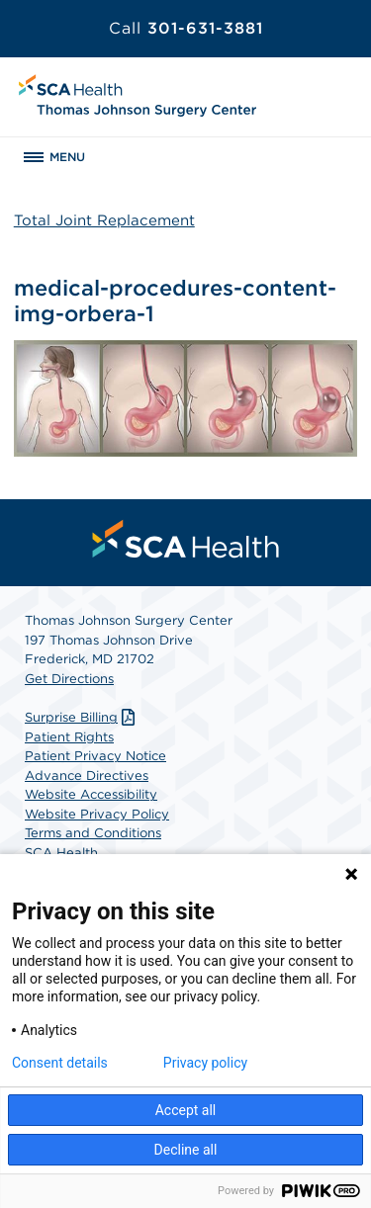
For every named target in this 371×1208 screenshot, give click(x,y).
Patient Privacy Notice (95, 755)
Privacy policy (205, 1063)
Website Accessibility (91, 794)
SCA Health (61, 852)
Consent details (60, 1063)
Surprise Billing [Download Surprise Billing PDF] (82, 717)
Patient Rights (69, 737)
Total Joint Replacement (104, 220)
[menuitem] (186, 538)
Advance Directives (86, 775)
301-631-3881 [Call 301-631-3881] (186, 28)
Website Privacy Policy (97, 814)
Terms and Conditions (93, 832)
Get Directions (69, 678)
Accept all (186, 1110)
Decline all (186, 1150)
